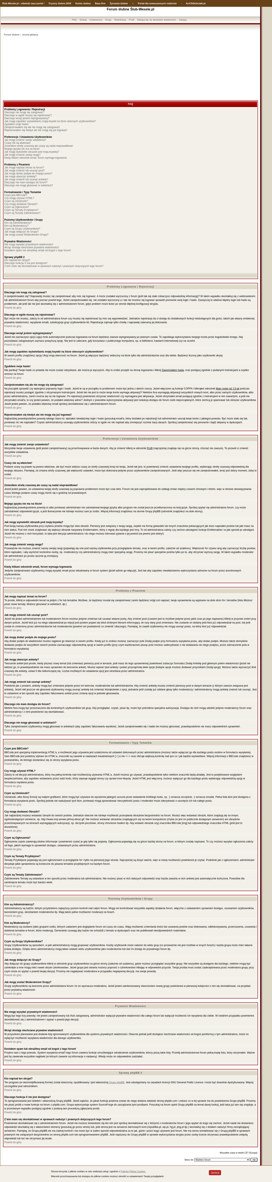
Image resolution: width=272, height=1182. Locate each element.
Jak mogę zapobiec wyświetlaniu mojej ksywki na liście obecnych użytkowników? (50, 121)
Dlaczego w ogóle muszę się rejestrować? (28, 115)
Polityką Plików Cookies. (133, 1171)
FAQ (74, 19)
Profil (131, 19)
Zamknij (215, 1172)
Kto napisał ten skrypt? (17, 260)
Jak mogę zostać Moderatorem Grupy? (26, 234)
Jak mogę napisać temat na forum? (24, 167)
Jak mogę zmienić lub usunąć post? (24, 170)
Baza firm (100, 3)
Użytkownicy (95, 19)
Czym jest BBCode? (15, 195)
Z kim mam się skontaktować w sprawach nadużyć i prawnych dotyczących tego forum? (53, 266)
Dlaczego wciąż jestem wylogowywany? (26, 118)
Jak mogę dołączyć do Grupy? (21, 231)
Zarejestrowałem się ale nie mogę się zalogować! (32, 127)
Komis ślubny (83, 3)
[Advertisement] (130, 68)
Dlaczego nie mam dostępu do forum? (25, 182)
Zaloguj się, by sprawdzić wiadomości (156, 19)
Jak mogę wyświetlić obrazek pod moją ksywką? (31, 151)
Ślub (4, 3)
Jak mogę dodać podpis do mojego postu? (28, 173)
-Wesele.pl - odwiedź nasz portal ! (25, 3)
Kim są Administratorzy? (18, 222)
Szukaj (82, 19)
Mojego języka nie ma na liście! (22, 148)
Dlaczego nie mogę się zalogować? (24, 112)
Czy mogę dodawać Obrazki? (21, 204)
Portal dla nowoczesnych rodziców (157, 3)
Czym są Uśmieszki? (16, 201)
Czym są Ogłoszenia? (16, 207)
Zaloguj (183, 19)
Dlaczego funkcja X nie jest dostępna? (25, 263)
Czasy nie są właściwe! (17, 142)
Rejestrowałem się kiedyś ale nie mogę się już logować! (35, 130)
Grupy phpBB (116, 1082)
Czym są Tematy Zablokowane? (22, 213)
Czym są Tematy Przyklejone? (21, 210)
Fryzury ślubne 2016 (60, 3)
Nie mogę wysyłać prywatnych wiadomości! (28, 244)
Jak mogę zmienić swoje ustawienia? (25, 139)
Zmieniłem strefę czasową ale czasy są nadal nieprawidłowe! (38, 145)
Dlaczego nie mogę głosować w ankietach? (28, 185)
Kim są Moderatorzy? (16, 225)
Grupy (108, 19)
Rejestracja (120, 19)
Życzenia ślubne (119, 3)
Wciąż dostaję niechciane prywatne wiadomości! (31, 247)
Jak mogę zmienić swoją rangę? (22, 154)
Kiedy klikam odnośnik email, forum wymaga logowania (35, 157)
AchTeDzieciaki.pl (196, 3)
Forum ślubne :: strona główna (21, 34)
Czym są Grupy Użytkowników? (22, 228)
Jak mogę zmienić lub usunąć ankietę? (26, 179)
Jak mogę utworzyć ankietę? (20, 176)
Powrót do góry (12, 307)
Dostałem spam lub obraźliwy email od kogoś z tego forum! (37, 250)
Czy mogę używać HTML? (19, 198)
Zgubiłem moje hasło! (16, 124)
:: (132, 3)
